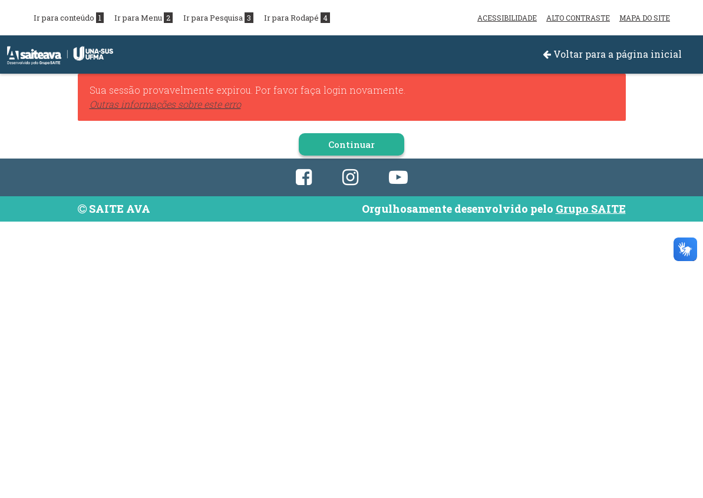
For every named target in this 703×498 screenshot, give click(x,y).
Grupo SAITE (591, 209)
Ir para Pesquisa (218, 17)
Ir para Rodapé (297, 17)
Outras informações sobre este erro (165, 104)
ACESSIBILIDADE (507, 17)
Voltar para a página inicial (612, 54)
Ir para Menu (143, 17)
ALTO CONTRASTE (578, 17)
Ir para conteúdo (69, 17)
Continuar (351, 144)
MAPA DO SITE (644, 17)
